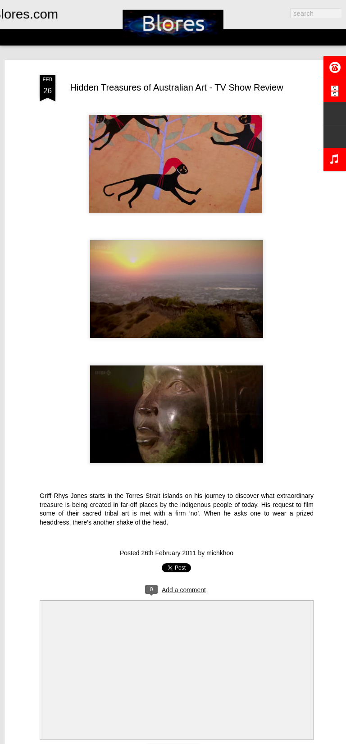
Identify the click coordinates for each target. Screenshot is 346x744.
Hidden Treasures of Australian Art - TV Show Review (176, 87)
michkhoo (219, 553)
